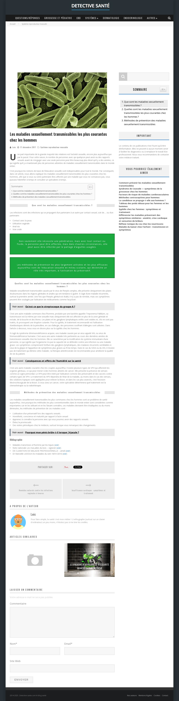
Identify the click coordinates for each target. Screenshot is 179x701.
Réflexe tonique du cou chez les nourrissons (141, 224)
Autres (151, 18)
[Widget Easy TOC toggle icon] (163, 89)
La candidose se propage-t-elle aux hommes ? (142, 200)
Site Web (15, 661)
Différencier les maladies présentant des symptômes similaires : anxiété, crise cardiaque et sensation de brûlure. (143, 218)
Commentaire (18, 603)
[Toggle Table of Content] (89, 187)
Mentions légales (145, 695)
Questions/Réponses (27, 18)
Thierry (82, 573)
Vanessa (28, 573)
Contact (165, 695)
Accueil (12, 24)
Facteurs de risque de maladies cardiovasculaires (144, 194)
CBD (78, 18)
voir (56, 445)
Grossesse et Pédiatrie (58, 18)
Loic (14, 147)
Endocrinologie (133, 18)
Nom (13, 643)
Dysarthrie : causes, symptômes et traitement (35, 568)
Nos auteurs (132, 695)
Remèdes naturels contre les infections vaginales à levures (36, 492)
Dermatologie (111, 18)
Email (68, 643)
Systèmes (90, 18)
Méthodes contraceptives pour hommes (139, 197)
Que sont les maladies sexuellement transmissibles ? (35, 191)
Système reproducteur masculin (54, 147)
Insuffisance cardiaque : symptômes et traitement (89, 492)
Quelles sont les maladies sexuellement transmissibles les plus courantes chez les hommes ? (52, 194)
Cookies (157, 695)
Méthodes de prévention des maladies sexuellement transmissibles (41, 197)
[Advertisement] (89, 47)
